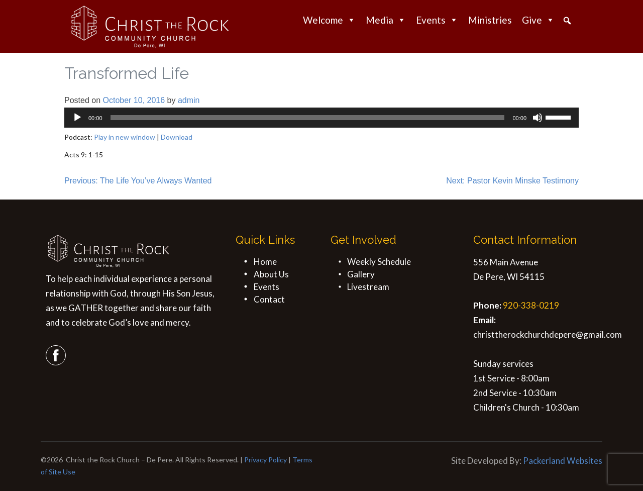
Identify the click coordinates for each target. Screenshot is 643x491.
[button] (567, 20)
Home (265, 261)
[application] (321, 118)
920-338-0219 (531, 305)
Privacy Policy (265, 459)
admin (189, 100)
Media (386, 20)
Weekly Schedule (379, 261)
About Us (271, 274)
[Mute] (537, 118)
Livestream (368, 286)
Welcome (329, 20)
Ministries (490, 20)
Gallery (361, 274)
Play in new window (124, 137)
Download (176, 137)
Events (437, 20)
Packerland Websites (562, 460)
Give (538, 20)
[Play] (77, 118)
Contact (269, 299)
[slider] (308, 117)
